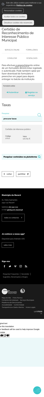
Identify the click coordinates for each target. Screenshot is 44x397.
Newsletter (25, 274)
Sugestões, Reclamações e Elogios (15, 277)
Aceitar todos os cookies (14, 17)
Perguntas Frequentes (11, 274)
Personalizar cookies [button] (13, 11)
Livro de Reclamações (9, 291)
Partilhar (21, 174)
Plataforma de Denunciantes (12, 302)
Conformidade (19, 305)
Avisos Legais (30, 307)
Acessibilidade (22, 291)
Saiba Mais (8, 245)
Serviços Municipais (27, 300)
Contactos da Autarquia (10, 300)
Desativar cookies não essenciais (18, 23)
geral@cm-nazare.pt (15, 210)
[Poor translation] (6, 335)
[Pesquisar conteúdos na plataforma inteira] (39, 157)
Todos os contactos (11, 218)
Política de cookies (24, 5)
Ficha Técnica (17, 298)
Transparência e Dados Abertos (13, 307)
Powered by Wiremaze (38, 312)
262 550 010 (13, 207)
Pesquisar (5, 113)
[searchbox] (22, 157)
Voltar (9, 174)
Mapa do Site (6, 298)
